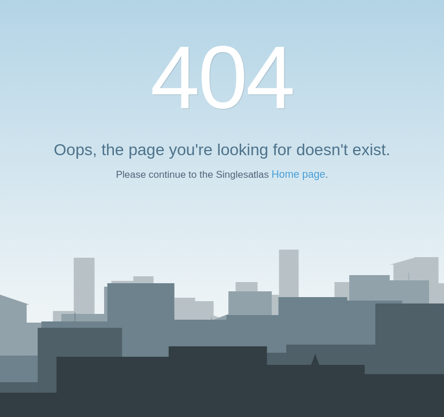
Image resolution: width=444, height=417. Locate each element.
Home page (298, 174)
